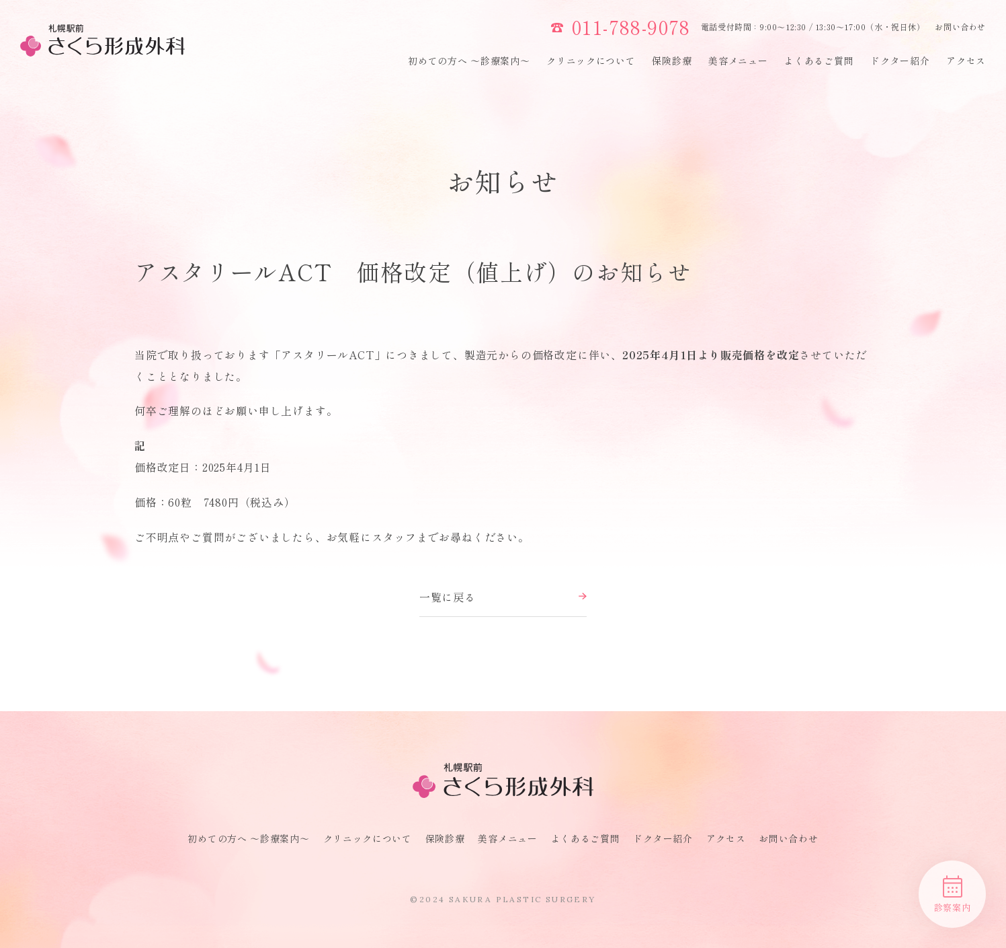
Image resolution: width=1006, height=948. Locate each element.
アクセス (966, 60)
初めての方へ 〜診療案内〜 (469, 60)
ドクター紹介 (899, 60)
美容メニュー (737, 60)
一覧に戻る (503, 597)
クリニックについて (590, 60)
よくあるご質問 (818, 60)
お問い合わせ (960, 26)
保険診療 (671, 60)
